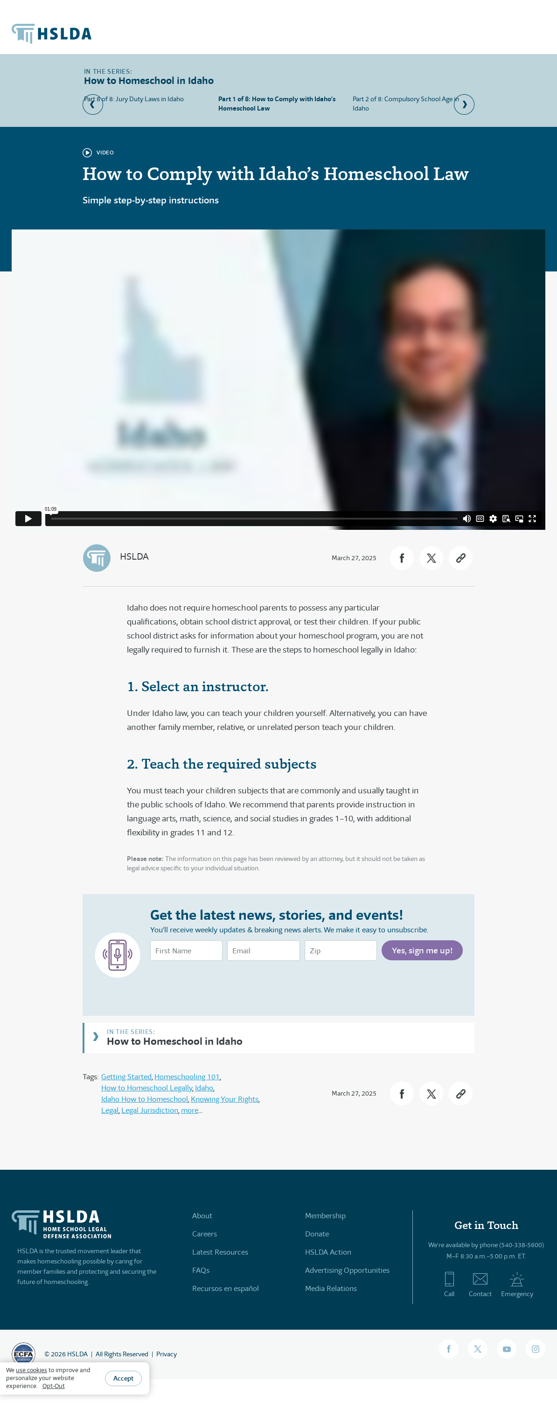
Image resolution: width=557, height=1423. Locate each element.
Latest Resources (220, 1252)
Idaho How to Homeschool (144, 1099)
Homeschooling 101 (187, 1077)
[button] (402, 558)
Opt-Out (53, 1386)
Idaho (204, 1088)
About (202, 1216)
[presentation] (221, 986)
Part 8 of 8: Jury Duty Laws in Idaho (134, 99)
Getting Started (126, 1077)
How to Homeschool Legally (146, 1088)
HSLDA (134, 556)
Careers (204, 1234)
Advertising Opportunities (347, 1270)
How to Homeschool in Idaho (175, 1040)
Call (449, 1284)
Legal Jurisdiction (149, 1110)
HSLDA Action (328, 1252)
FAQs (200, 1270)
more (189, 1110)
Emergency (517, 1284)
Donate (317, 1234)
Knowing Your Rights (224, 1099)
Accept (123, 1378)
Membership (325, 1216)
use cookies (31, 1370)
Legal (109, 1110)
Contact (480, 1284)
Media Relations (331, 1288)
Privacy (166, 1354)
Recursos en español (225, 1288)
